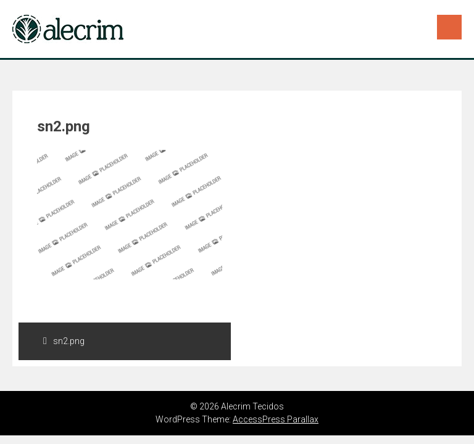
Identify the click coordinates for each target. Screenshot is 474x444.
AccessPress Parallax (275, 419)
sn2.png (64, 341)
